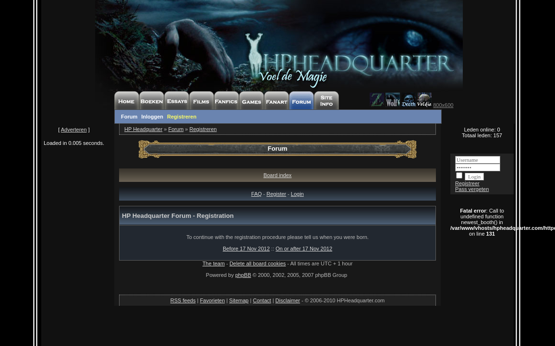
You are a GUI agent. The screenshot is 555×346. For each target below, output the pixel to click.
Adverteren (74, 129)
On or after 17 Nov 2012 (304, 248)
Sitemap (238, 300)
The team (214, 263)
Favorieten (212, 300)
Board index (278, 175)
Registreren (181, 116)
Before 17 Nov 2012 (246, 248)
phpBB (243, 275)
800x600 (443, 105)
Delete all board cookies (257, 263)
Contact (262, 300)
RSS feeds (183, 300)
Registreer (467, 183)
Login (297, 194)
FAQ (256, 194)
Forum (129, 116)
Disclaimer (288, 300)
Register (276, 194)
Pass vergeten (472, 189)
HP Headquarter (143, 129)
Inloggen (152, 116)
